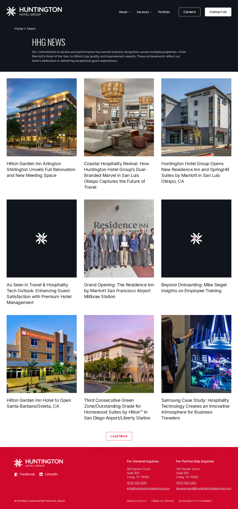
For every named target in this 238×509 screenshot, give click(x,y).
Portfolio (164, 12)
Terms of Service (162, 501)
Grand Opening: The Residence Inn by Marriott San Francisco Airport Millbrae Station (119, 290)
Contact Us (218, 12)
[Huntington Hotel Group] (34, 11)
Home (18, 29)
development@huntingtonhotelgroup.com (200, 488)
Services (143, 12)
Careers (189, 12)
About (123, 12)
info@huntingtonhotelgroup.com (148, 488)
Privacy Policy (137, 501)
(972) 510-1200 (137, 483)
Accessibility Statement (195, 501)
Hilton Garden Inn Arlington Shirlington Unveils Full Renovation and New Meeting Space (41, 169)
